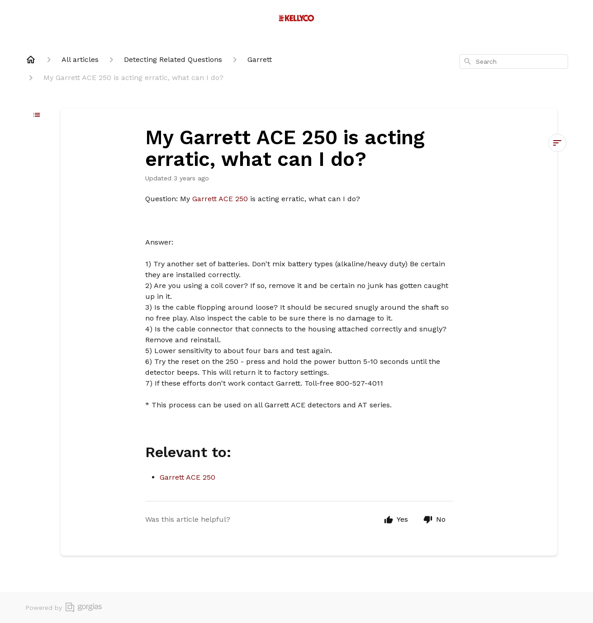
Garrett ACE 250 (221, 198)
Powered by (63, 607)
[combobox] (514, 61)
